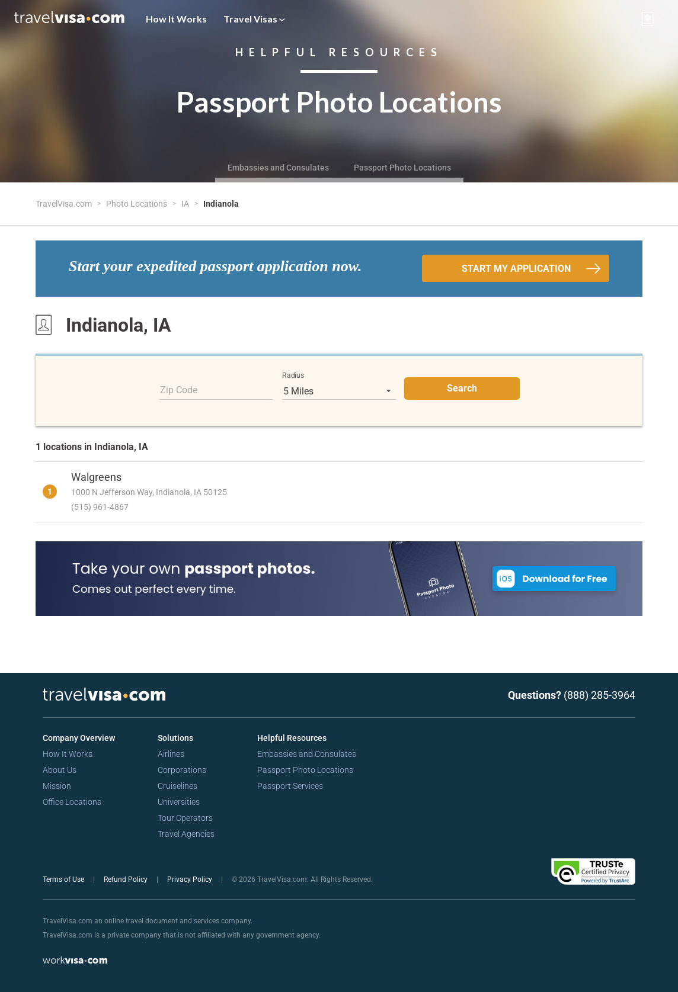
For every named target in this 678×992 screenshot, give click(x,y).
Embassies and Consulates (278, 167)
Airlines (171, 754)
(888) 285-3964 (599, 695)
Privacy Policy (190, 879)
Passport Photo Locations (402, 167)
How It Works (176, 18)
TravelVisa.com (65, 203)
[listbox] (338, 391)
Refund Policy (126, 879)
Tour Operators (185, 818)
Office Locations (72, 802)
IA (186, 203)
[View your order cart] (648, 19)
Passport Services (290, 786)
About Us (59, 770)
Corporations (182, 770)
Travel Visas (254, 18)
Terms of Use (64, 879)
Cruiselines (177, 786)
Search (462, 388)
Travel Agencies (186, 834)
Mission (57, 786)
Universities (179, 802)
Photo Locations (137, 203)
